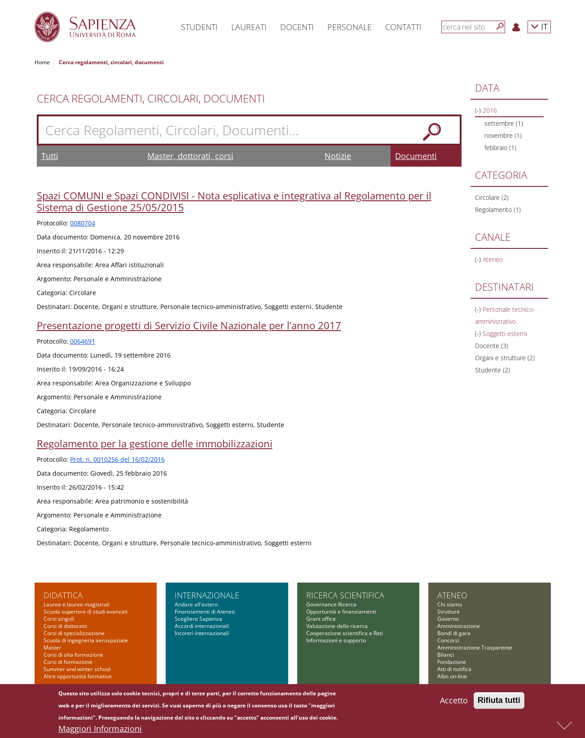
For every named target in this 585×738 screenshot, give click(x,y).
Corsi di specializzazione (74, 633)
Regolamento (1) (498, 209)
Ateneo (452, 595)
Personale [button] (349, 27)
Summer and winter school (77, 669)
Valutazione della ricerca (337, 626)
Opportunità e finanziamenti (341, 611)
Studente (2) (492, 370)
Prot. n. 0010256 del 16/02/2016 (117, 459)
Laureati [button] (249, 27)
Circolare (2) (492, 197)
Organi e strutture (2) (505, 358)
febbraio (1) (500, 147)
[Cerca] (500, 26)
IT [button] (539, 26)
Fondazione (451, 662)
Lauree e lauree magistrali (77, 604)
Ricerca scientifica (345, 595)
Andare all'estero (196, 604)
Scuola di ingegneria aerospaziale (86, 640)
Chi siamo (449, 604)
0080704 (82, 223)
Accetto (454, 701)
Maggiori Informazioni (100, 729)
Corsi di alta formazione (73, 654)
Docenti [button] (297, 27)
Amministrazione (458, 626)
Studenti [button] (199, 27)
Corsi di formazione (68, 662)
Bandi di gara (454, 633)
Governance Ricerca (331, 604)
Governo (448, 619)
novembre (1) (503, 135)
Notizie (338, 155)
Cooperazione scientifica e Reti (344, 633)
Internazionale (207, 595)
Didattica (63, 595)
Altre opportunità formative (78, 676)
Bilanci (445, 654)
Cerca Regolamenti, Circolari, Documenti (151, 98)
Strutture (448, 611)
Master (53, 647)
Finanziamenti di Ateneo (205, 611)
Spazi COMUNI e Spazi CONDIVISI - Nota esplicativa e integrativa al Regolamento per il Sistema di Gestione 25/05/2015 (234, 201)
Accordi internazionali (202, 626)
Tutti (49, 155)
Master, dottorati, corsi (190, 155)
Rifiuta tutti (499, 701)
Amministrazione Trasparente (474, 647)
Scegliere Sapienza (198, 619)
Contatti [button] (403, 27)
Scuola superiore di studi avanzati (86, 611)
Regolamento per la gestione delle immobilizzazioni (155, 443)
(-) (479, 110)
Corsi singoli (59, 619)
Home (42, 62)
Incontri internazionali (202, 633)
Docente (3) (491, 345)
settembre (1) (503, 123)
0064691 (82, 341)
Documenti (416, 155)
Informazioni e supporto (336, 640)
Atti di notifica (454, 669)
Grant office (321, 619)
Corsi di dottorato (65, 626)
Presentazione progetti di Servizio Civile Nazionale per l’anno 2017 (189, 325)
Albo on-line (452, 676)
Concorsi (448, 640)
